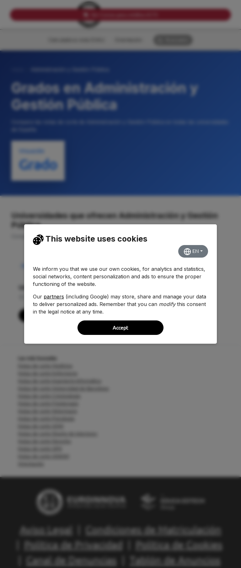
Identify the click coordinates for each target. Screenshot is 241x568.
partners (54, 296)
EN (191, 251)
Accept (120, 327)
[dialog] (120, 284)
